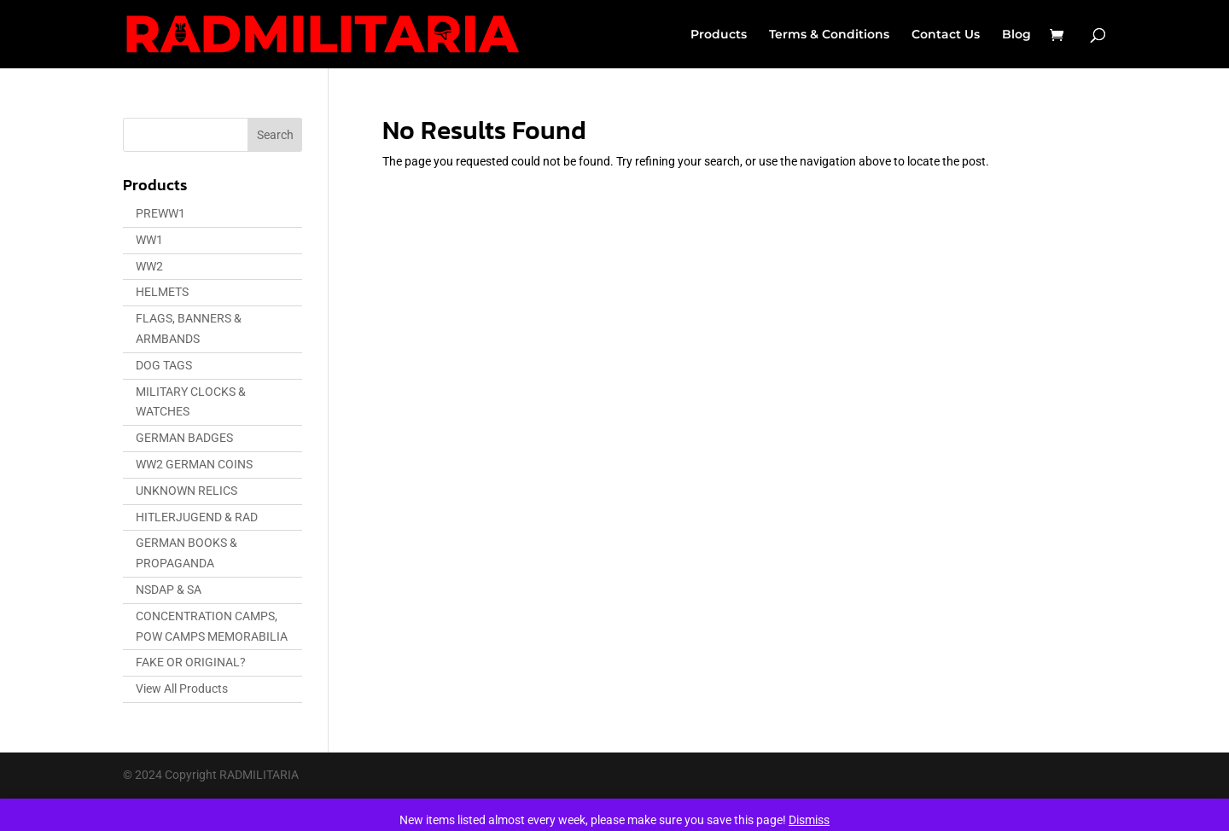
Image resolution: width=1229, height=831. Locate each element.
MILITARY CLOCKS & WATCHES (191, 402)
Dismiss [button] (809, 820)
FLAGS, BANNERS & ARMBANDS (189, 328)
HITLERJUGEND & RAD (197, 517)
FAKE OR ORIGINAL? (191, 662)
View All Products (182, 688)
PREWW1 (160, 213)
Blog (1016, 35)
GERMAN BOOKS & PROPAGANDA (186, 553)
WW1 (149, 240)
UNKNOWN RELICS (186, 490)
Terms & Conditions (829, 35)
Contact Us (946, 35)
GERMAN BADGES (184, 438)
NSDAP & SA (168, 589)
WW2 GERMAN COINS (194, 464)
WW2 (149, 266)
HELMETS (162, 292)
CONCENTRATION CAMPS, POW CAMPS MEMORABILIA (212, 626)
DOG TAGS (164, 365)
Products (718, 35)
